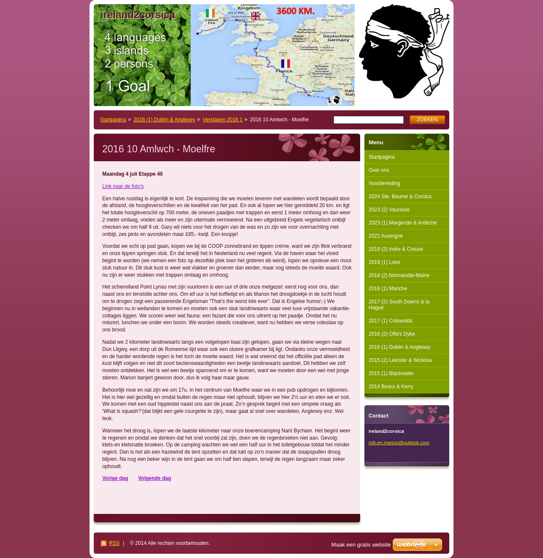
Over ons (379, 170)
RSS (114, 543)
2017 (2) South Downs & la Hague (399, 305)
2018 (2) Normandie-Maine (399, 275)
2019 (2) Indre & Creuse (396, 249)
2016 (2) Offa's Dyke (392, 334)
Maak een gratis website (361, 544)
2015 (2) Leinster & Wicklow (400, 360)
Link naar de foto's (123, 186)
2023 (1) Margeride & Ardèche (403, 223)
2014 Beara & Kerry (391, 387)
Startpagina (113, 120)
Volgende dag (154, 478)
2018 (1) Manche (388, 289)
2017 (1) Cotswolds (390, 321)
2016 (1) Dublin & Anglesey (164, 120)
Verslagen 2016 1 (222, 120)
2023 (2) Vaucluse (389, 210)
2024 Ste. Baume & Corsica (400, 196)
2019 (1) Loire (384, 262)
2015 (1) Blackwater (391, 373)
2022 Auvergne (386, 236)
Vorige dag (115, 478)
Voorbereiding (384, 183)
